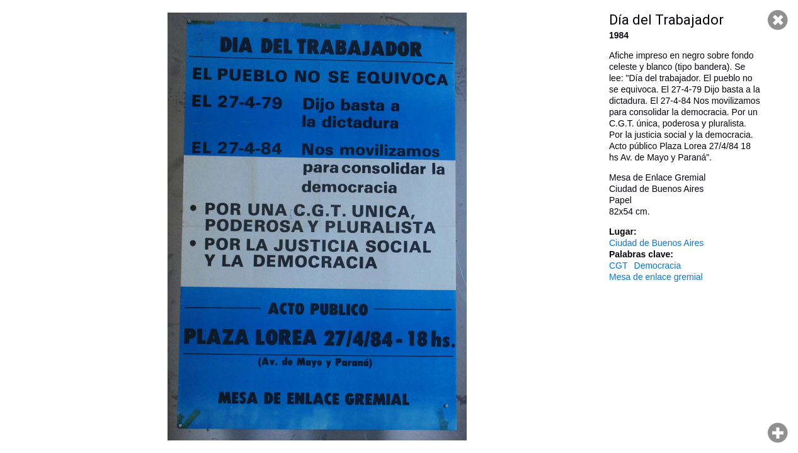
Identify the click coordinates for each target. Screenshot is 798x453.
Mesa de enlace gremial (656, 277)
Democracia (657, 265)
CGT (618, 265)
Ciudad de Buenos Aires (656, 243)
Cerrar (778, 20)
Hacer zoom (778, 433)
